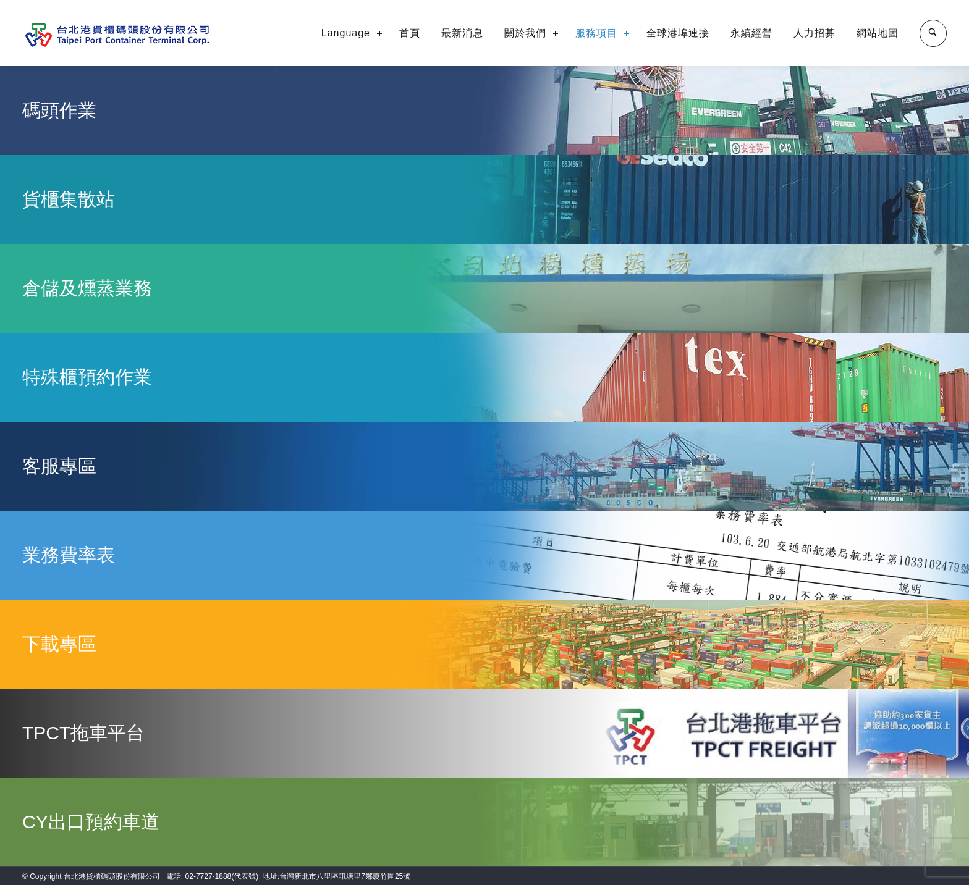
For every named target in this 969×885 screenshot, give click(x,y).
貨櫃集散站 (68, 199)
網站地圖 (878, 33)
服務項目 (596, 33)
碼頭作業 (59, 110)
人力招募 (814, 33)
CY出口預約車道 (90, 822)
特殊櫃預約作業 (87, 377)
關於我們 (525, 33)
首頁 (409, 33)
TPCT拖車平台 (83, 733)
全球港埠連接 (677, 33)
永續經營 (751, 33)
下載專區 (59, 644)
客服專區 (59, 466)
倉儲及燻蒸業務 (87, 288)
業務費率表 (68, 555)
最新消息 (462, 33)
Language (345, 33)
